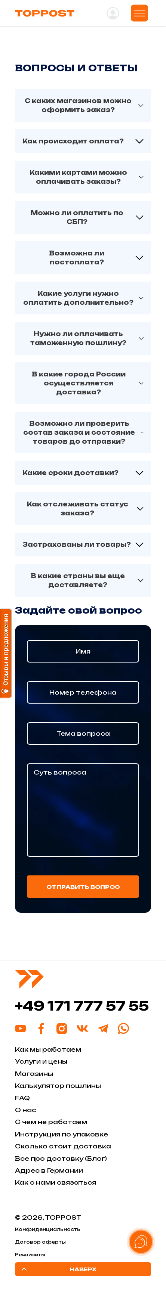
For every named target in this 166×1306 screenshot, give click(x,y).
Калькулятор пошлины (58, 1085)
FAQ (22, 1098)
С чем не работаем (51, 1122)
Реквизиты (30, 1254)
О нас (25, 1110)
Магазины (34, 1073)
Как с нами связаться (55, 1182)
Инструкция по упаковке (61, 1134)
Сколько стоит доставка (63, 1146)
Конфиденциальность (47, 1229)
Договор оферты (40, 1242)
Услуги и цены (41, 1061)
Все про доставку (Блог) (61, 1158)
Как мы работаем (48, 1049)
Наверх (57, 1269)
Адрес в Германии (49, 1170)
